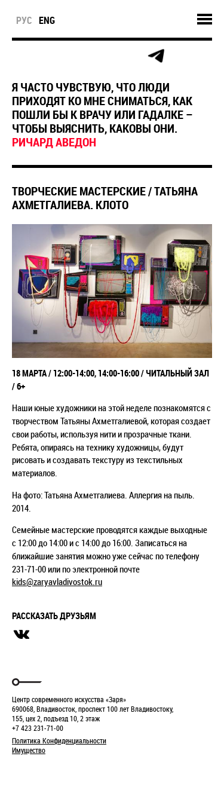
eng (47, 20)
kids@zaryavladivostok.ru (57, 581)
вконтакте (21, 634)
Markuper (43, 772)
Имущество (28, 750)
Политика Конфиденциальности (59, 740)
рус (24, 20)
